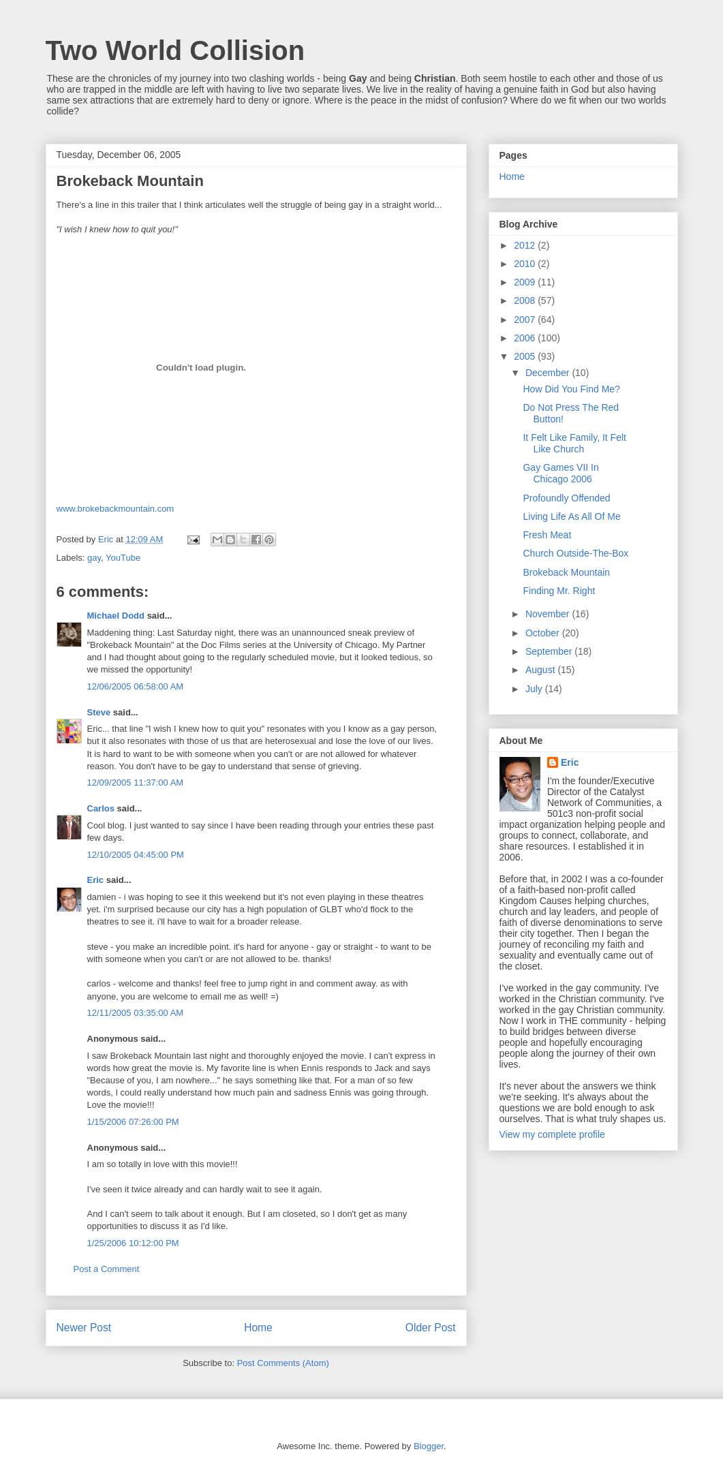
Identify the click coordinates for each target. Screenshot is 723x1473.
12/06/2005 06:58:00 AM (135, 686)
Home (258, 1327)
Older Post (430, 1327)
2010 (526, 263)
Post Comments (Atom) (283, 1363)
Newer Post (84, 1327)
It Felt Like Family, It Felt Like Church (574, 443)
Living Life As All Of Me (571, 516)
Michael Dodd (116, 615)
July (535, 688)
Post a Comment (107, 1269)
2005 (526, 356)
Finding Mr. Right (559, 590)
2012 (526, 245)
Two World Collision (175, 50)
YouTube (123, 558)
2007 (526, 319)
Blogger (429, 1446)
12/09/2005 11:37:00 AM (135, 782)
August (541, 669)
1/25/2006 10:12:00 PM (133, 1243)
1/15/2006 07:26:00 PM (133, 1122)
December (548, 372)
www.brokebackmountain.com (115, 508)
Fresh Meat (547, 534)
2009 (526, 282)
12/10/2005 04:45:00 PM (135, 855)
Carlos (100, 808)
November (548, 613)
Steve (99, 712)
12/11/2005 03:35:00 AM (135, 1013)
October (543, 632)
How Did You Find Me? (571, 389)
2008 (526, 300)
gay (94, 558)
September (549, 651)
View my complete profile (552, 1134)
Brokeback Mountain (566, 572)
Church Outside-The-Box (575, 553)
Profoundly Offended (566, 498)
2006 (526, 337)
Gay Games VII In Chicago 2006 (560, 473)
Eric (95, 880)
